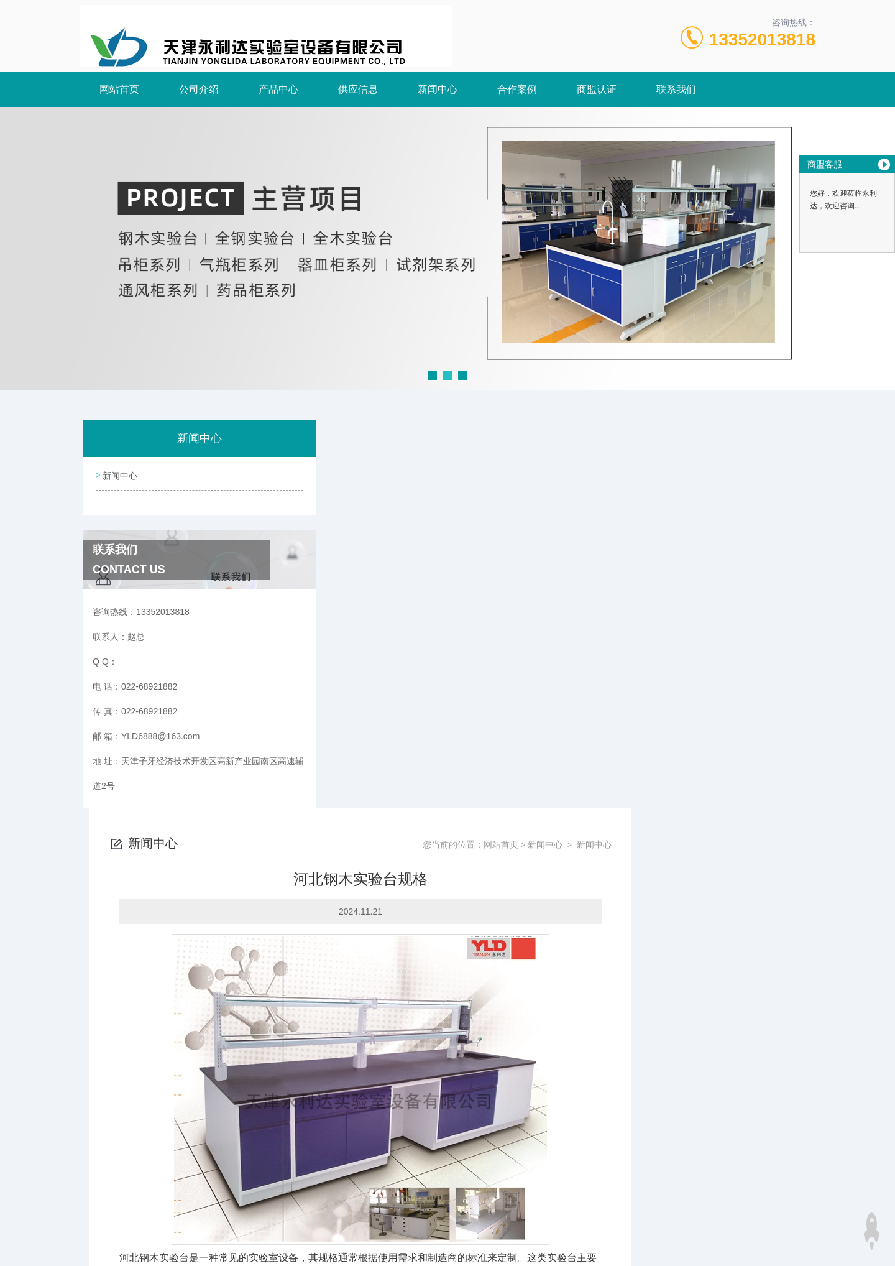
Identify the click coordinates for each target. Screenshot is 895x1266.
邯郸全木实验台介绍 (367, 1108)
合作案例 (517, 89)
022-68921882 (339, 1206)
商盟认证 (597, 89)
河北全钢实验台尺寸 (367, 1129)
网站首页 (119, 89)
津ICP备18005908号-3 (543, 1226)
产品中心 (278, 89)
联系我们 (676, 89)
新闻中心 (437, 89)
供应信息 (358, 89)
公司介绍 (199, 89)
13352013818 (762, 39)
